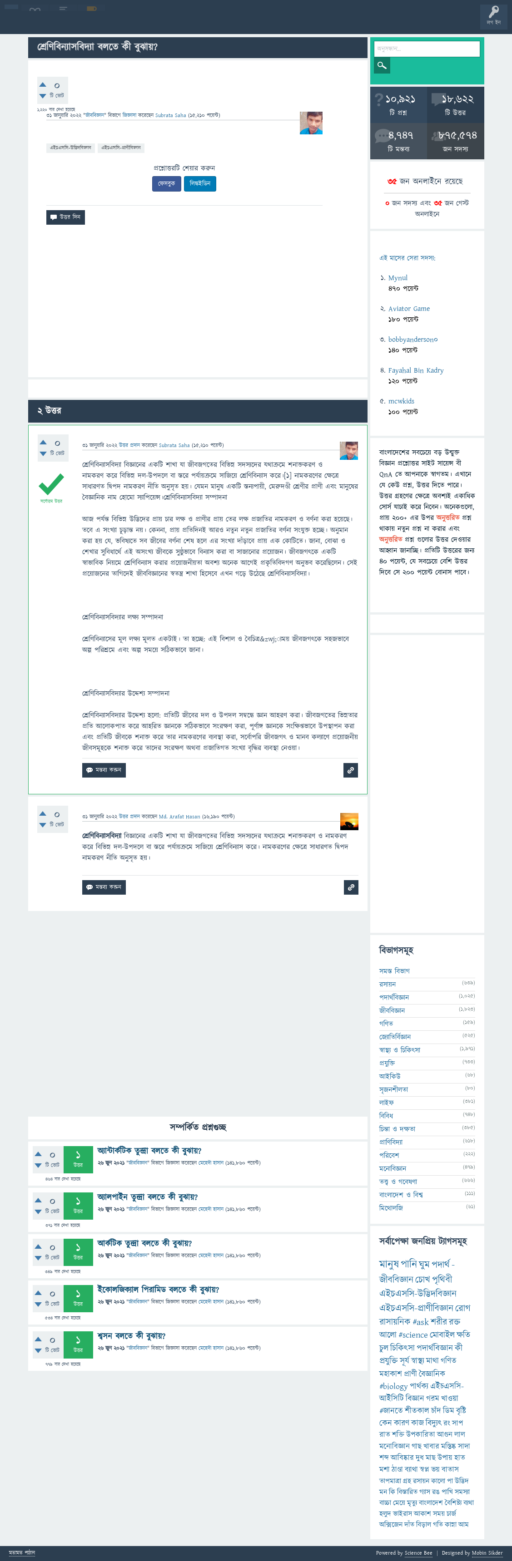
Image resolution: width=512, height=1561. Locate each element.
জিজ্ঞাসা (130, 115)
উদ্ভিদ (462, 1481)
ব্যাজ (338, 23)
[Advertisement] (198, 304)
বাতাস (450, 1469)
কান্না (451, 1525)
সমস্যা (462, 1492)
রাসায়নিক (395, 1322)
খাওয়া (449, 1398)
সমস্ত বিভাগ (394, 971)
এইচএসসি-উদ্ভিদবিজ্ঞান (70, 147)
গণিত (386, 1024)
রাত (384, 1434)
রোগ (463, 1308)
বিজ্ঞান (415, 1398)
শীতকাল (417, 1411)
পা (450, 1481)
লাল (459, 1434)
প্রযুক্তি (387, 1064)
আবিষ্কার (402, 1458)
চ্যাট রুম (283, 23)
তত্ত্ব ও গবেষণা (398, 1182)
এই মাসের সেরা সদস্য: (407, 258)
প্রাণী (410, 1374)
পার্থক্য (419, 1386)
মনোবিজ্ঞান (392, 1169)
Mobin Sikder (487, 1553)
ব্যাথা (411, 1469)
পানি (409, 1264)
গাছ (417, 1446)
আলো (388, 1335)
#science (413, 1335)
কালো (438, 1481)
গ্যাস (424, 1492)
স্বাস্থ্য (417, 1361)
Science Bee (418, 1553)
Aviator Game (409, 309)
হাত (459, 1458)
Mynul (398, 278)
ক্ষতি (463, 1335)
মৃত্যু (412, 1503)
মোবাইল (442, 1335)
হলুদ (385, 1514)
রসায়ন (387, 985)
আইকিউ (390, 1077)
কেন (385, 1423)
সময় (439, 1514)
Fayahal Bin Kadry (416, 370)
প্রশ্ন (63, 23)
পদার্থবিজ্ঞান (394, 998)
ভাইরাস (402, 1514)
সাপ (457, 1423)
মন (383, 1492)
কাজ (417, 1423)
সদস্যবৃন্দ (176, 23)
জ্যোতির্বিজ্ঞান (395, 1037)
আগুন (444, 1434)
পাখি (447, 1492)
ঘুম (424, 1265)
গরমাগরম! (92, 23)
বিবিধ (386, 1116)
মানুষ (389, 1264)
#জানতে (391, 1411)
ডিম (448, 1411)
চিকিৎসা (402, 1348)
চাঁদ (436, 1411)
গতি (438, 1525)
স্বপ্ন (424, 1469)
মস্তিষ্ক (448, 1446)
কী (458, 1348)
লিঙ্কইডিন (200, 183)
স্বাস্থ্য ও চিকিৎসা (399, 1050)
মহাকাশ (390, 1374)
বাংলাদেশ (431, 1503)
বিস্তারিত (407, 1492)
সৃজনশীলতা (393, 1090)
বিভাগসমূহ (148, 23)
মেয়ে (399, 1503)
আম (463, 1525)
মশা (384, 1469)
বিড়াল (423, 1525)
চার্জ (451, 1514)
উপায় (444, 1458)
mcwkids (401, 401)
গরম (432, 1398)
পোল (310, 23)
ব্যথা (468, 1503)
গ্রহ (407, 1481)
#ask (421, 1322)
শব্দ (384, 1458)
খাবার (431, 1446)
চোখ (422, 1279)
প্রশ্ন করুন (204, 23)
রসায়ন (421, 1481)
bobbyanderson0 (413, 340)
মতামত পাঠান (22, 1553)
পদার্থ (441, 1264)
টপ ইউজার (367, 23)
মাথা (432, 1361)
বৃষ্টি (461, 1411)
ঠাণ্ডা (397, 1469)
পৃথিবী (442, 1279)
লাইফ (386, 1103)
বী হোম (35, 23)
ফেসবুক (166, 183)
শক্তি (398, 1434)
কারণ (401, 1423)
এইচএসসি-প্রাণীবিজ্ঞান (121, 147)
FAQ (232, 23)
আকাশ (422, 1514)
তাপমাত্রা (390, 1481)
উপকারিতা (420, 1434)
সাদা (464, 1446)
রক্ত (454, 1322)
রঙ (436, 1492)
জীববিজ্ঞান (94, 115)
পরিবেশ (389, 1156)
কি (392, 1492)
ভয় (435, 1469)
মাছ (431, 1458)
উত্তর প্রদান (129, 445)
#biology (393, 1386)
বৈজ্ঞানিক (432, 1374)
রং (446, 1423)
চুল (383, 1348)
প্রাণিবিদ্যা (391, 1142)
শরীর (439, 1322)
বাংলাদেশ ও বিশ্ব (401, 1195)
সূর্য (404, 1361)
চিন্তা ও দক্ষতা (397, 1129)
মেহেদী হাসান (211, 1163)
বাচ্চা (385, 1503)
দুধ (420, 1458)
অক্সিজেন (391, 1525)
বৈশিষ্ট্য (453, 1503)
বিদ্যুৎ (434, 1423)
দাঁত (409, 1525)
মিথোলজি (391, 1208)
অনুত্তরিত (119, 23)
